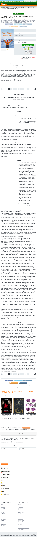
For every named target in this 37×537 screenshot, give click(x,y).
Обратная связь (21, 529)
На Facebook (8, 24)
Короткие (2, 520)
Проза (3, 479)
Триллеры (2, 512)
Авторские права (18, 13)
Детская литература (5, 482)
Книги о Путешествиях (25, 38)
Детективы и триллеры (6, 474)
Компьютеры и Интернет (6, 493)
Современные (3, 524)
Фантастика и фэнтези (6, 471)
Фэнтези (19, 513)
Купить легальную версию (28, 45)
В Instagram (27, 24)
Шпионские (3, 513)
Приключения (4, 480)
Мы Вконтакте (23, 26)
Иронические (3, 507)
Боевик (2, 504)
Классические (3, 509)
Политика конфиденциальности (23, 528)
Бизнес (3, 485)
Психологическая (21, 511)
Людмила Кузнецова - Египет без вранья (31, 415)
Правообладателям (21, 527)
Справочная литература (6, 488)
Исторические (3, 508)
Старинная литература (6, 490)
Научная (19, 509)
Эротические (3, 525)
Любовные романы (5, 473)
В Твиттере (17, 24)
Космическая (20, 508)
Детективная (20, 507)
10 (28, 89)
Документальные (5, 477)
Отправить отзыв (4, 464)
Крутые (2, 511)
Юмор (3, 491)
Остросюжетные (3, 523)
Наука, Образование (5, 476)
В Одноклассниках (14, 26)
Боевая (19, 504)
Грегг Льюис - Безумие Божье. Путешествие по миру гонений (6, 415)
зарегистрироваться (12, 434)
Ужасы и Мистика (21, 512)
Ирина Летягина (23, 33)
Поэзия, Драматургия (5, 494)
